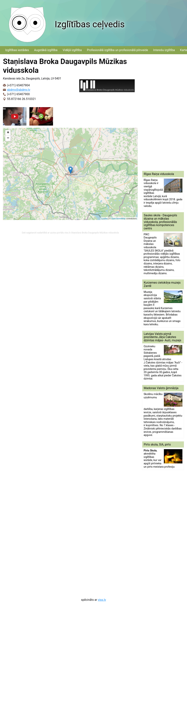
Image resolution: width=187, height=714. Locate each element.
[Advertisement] (157, 112)
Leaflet (104, 218)
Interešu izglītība (164, 50)
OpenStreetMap (118, 218)
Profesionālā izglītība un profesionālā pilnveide (117, 50)
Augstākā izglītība (45, 50)
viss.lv (102, 600)
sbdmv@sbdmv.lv (18, 89)
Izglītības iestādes (17, 50)
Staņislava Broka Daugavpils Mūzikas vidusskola (95, 232)
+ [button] (8, 133)
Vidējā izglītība (72, 50)
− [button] (8, 138)
